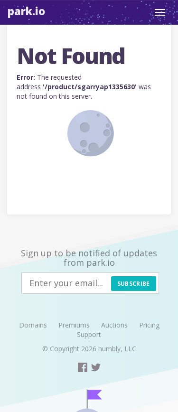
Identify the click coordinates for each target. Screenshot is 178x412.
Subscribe (133, 284)
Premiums (74, 324)
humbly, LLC (117, 348)
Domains (33, 324)
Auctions (114, 324)
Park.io (26, 11)
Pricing (149, 324)
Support (89, 334)
